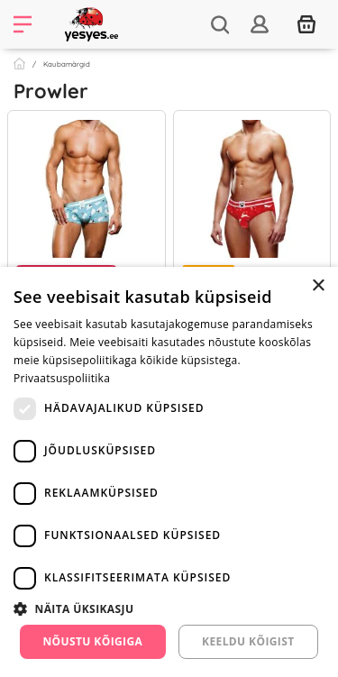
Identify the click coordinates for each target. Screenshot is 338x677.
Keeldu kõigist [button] (248, 641)
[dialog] (169, 472)
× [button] (317, 286)
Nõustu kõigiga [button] (92, 641)
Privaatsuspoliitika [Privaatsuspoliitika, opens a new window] (62, 378)
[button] (169, 608)
